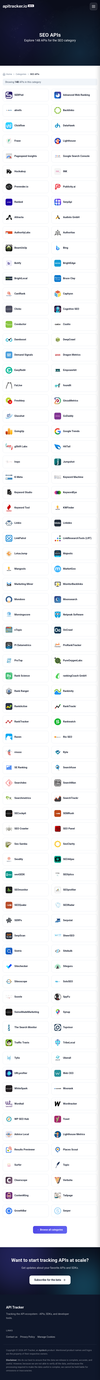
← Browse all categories (50, 1229)
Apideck (43, 1350)
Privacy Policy (27, 1337)
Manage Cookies (46, 1337)
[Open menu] (93, 6)
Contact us (11, 1337)
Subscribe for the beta (50, 1280)
